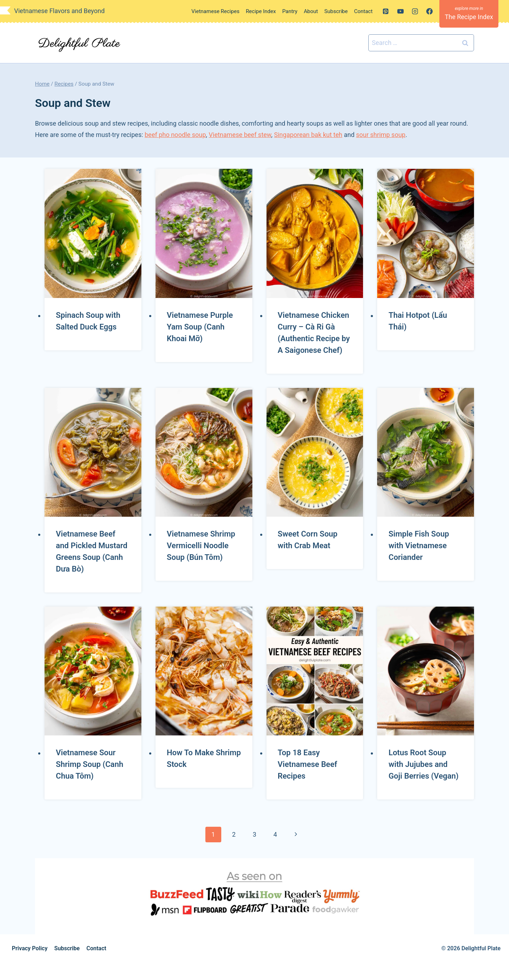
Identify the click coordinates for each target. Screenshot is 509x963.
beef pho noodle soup (175, 134)
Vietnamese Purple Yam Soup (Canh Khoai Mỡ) (200, 327)
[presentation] (93, 233)
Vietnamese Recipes (216, 11)
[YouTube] (400, 11)
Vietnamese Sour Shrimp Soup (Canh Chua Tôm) (89, 764)
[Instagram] (415, 11)
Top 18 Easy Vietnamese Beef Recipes (307, 764)
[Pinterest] (385, 11)
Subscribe (335, 11)
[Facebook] (429, 11)
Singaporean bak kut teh (308, 134)
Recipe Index (261, 11)
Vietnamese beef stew (240, 134)
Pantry (289, 11)
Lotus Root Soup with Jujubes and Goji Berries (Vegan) (423, 764)
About (311, 11)
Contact (363, 11)
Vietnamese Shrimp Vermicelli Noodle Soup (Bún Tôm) (201, 545)
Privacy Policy (30, 948)
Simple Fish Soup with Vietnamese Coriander (418, 545)
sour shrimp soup (380, 134)
